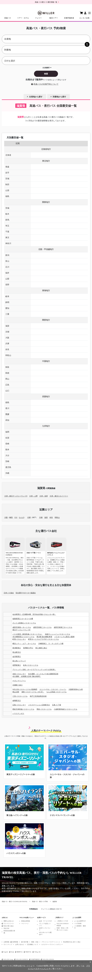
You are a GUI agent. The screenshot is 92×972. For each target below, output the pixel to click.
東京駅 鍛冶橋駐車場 (44, 637)
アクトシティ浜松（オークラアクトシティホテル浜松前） (34, 669)
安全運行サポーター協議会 (26, 593)
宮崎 (7, 461)
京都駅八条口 (17, 685)
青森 (7, 167)
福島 (7, 196)
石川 (7, 267)
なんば (21, 517)
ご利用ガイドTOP (62, 921)
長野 (7, 285)
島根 (7, 373)
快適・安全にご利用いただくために (62, 929)
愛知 (7, 308)
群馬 (7, 220)
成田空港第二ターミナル (42, 627)
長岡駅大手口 (28, 648)
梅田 (11, 517)
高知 (7, 420)
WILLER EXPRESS (22, 959)
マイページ (25, 923)
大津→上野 (33, 496)
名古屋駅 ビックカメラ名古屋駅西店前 (43, 674)
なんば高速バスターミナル (56, 692)
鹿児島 (8, 467)
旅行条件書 (24, 942)
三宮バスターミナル (20, 696)
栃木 (7, 214)
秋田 (7, 184)
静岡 (7, 302)
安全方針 (6, 928)
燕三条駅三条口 (41, 648)
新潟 (7, 255)
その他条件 (46, 67)
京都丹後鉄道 (69, 18)
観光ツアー (53, 18)
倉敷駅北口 (16, 700)
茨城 (7, 208)
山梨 (7, 279)
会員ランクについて (44, 929)
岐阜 (7, 296)
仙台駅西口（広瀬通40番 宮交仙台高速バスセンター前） (34, 614)
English (6, 952)
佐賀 (7, 438)
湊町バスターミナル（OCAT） (32, 692)
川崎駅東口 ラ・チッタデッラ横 (50, 644)
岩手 (7, 173)
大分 (7, 455)
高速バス (7, 18)
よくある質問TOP (80, 921)
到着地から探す (59, 97)
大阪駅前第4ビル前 (76, 689)
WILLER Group (8, 959)
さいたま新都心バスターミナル (24, 623)
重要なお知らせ (9, 921)
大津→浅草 (43, 496)
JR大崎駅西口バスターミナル (23, 637)
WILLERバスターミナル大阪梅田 (24, 689)
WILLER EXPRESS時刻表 (63, 924)
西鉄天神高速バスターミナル (23, 709)
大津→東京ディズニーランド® (15, 496)
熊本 (7, 450)
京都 (7, 332)
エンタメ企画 (84, 18)
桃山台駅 (15, 692)
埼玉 (7, 226)
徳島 (7, 402)
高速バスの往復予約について (46, 84)
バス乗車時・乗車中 (80, 927)
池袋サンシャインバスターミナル (57, 634)
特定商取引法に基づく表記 (71, 942)
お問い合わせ (19, 944)
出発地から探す (36, 97)
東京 (7, 237)
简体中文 (28, 952)
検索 (46, 74)
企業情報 (6, 942)
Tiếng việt (37, 952)
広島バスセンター (19, 705)
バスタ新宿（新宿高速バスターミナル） (27, 634)
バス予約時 (77, 923)
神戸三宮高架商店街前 (38, 696)
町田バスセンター (19, 639)
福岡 (7, 432)
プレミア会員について (44, 924)
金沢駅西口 (16, 656)
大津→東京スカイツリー (59, 496)
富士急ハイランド (19, 661)
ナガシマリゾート (19, 681)
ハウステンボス (18, 713)
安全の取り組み (9, 926)
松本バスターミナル (30, 665)
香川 (7, 408)
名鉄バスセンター (19, 674)
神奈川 (8, 243)
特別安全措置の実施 (9, 932)
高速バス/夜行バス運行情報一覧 (46, 2)
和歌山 (8, 355)
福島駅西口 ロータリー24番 (22, 619)
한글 (12, 952)
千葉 (7, 232)
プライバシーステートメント (50, 942)
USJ (15, 517)
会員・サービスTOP (45, 921)
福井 (7, 273)
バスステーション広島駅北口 (39, 705)
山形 (7, 190)
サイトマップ (8, 944)
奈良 (7, 349)
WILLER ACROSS (48, 959)
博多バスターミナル (44, 709)
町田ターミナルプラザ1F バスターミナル (43, 639)
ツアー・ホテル (23, 18)
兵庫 (7, 344)
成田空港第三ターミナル (63, 627)
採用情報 (15, 942)
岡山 (7, 379)
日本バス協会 (9, 593)
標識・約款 (34, 942)
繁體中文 (20, 952)
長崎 (7, 444)
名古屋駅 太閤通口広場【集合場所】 (26, 676)
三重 (7, 314)
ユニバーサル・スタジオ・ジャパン (52, 689)
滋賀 (7, 326)
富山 (7, 261)
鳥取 (7, 367)
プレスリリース (9, 923)
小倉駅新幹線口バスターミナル (65, 709)
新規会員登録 (25, 921)
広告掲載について (32, 944)
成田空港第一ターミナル (21, 627)
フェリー (38, 18)
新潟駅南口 (16, 648)
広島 (7, 385)
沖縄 (7, 473)
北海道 (8, 155)
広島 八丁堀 (56, 705)
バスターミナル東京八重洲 (64, 637)
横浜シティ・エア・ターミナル (24, 644)
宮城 (7, 179)
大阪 (7, 338)
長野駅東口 (16, 665)
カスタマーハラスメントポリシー (52, 944)
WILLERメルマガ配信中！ (45, 933)
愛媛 (7, 414)
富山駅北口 (16, 652)
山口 (7, 391)
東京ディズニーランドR (21, 630)
